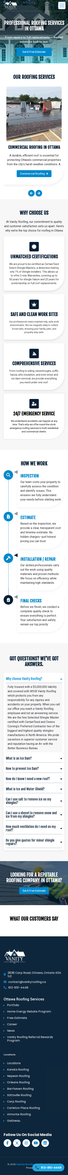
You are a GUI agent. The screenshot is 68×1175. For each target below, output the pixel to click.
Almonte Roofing (19, 1114)
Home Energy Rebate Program (29, 1011)
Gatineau (13, 1121)
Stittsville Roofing (19, 1095)
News (11, 1031)
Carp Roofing (16, 1101)
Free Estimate (17, 1018)
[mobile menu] (61, 5)
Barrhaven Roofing (20, 1089)
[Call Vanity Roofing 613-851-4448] (48, 1167)
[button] (31, 193)
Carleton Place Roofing (23, 1108)
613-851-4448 (18, 987)
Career (12, 1024)
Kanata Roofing (18, 1069)
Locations (14, 1063)
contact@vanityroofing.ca (27, 982)
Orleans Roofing (18, 1082)
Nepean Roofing (18, 1076)
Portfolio (13, 1005)
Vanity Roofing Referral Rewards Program (30, 1039)
